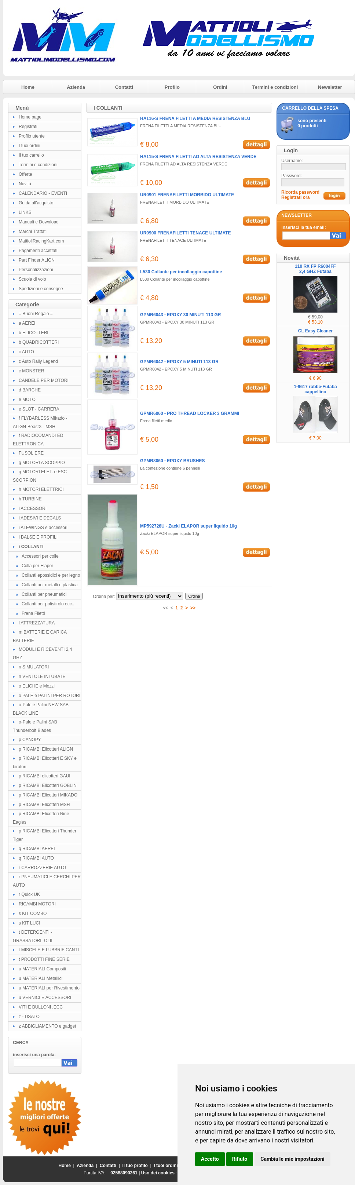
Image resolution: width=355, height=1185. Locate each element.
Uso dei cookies (158, 1172)
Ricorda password (300, 192)
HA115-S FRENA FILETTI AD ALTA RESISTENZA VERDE (198, 156)
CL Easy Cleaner (315, 330)
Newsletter (330, 87)
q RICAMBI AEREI (37, 848)
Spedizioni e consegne (41, 288)
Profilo (172, 87)
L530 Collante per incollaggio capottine (181, 271)
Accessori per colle (40, 556)
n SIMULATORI (34, 667)
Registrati (28, 126)
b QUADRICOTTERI (39, 342)
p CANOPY (30, 739)
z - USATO (29, 1016)
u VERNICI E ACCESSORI (45, 997)
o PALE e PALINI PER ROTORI (49, 695)
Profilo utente (32, 136)
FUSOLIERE (31, 453)
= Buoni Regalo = (36, 313)
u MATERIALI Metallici (40, 978)
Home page (30, 117)
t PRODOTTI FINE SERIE (44, 959)
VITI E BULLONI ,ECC (41, 1007)
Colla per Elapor (37, 565)
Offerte (25, 174)
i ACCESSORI (33, 508)
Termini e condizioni (275, 87)
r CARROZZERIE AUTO (42, 867)
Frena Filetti (33, 613)
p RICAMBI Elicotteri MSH (44, 804)
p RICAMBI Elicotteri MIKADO (48, 795)
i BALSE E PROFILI (38, 537)
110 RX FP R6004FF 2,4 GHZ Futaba (315, 269)
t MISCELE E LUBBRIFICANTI (49, 949)
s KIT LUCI (29, 923)
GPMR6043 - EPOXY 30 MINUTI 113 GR (180, 314)
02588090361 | (125, 1172)
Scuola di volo (32, 279)
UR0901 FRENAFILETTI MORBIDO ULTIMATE (187, 194)
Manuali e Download (39, 222)
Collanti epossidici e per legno (51, 575)
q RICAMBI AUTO (36, 858)
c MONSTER (31, 370)
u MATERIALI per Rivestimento (49, 988)
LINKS (25, 212)
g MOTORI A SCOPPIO (42, 462)
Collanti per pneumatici (44, 594)
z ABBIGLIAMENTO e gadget (47, 1026)
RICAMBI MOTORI (37, 904)
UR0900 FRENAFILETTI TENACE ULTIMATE (185, 233)
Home (27, 87)
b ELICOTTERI (33, 332)
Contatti (124, 87)
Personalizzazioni (36, 269)
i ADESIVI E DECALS (40, 518)
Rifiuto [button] (240, 1159)
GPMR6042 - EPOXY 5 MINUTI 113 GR (179, 361)
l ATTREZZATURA (37, 623)
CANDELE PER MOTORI (44, 380)
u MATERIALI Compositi (42, 968)
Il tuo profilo (135, 1165)
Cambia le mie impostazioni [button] (292, 1159)
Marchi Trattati (33, 231)
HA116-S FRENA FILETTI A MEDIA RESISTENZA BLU (195, 118)
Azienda (76, 87)
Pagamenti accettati (38, 250)
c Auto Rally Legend (38, 361)
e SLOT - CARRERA (39, 409)
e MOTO (27, 399)
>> (192, 607)
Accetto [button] (210, 1159)
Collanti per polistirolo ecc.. (48, 603)
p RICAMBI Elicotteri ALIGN (46, 749)
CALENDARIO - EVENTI (43, 193)
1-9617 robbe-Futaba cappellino (315, 389)
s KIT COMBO (33, 913)
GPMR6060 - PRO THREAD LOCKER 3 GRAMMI (189, 413)
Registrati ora (295, 197)
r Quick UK (29, 894)
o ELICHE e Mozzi (37, 686)
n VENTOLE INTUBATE (42, 676)
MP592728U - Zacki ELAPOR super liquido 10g (188, 526)
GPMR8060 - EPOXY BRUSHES (172, 460)
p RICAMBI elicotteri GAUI (44, 776)
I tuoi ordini (29, 145)
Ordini (220, 87)
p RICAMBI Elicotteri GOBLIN (48, 785)
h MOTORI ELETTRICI (41, 489)
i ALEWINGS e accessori (43, 527)
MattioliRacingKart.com (41, 241)
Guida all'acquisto (36, 202)
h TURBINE (30, 499)
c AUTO (26, 351)
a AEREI (27, 323)
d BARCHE (30, 390)
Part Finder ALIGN (37, 260)
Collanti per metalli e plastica (50, 584)
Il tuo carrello (31, 155)
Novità (25, 183)
